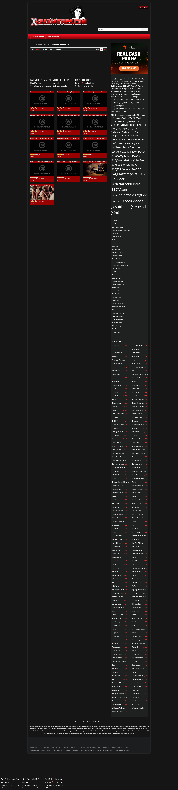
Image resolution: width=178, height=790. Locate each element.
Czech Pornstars (117, 446)
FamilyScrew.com (138, 489)
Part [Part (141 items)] (120, 125)
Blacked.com (116, 233)
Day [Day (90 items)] (116, 84)
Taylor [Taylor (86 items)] (129, 81)
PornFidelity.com (117, 291)
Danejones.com (137, 464)
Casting (134, 428)
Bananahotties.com (138, 378)
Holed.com (135, 539)
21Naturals (115, 346)
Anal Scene (136, 364)
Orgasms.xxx (136, 607)
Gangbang (135, 507)
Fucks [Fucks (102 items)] (118, 94)
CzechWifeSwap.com (118, 262)
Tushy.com (115, 240)
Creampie (115, 435)
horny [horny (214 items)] (123, 156)
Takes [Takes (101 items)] (117, 91)
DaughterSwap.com (118, 284)
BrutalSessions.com (118, 329)
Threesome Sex (137, 686)
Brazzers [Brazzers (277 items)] (127, 174)
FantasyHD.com (117, 493)
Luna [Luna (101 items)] (126, 91)
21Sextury (135, 349)
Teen (113, 679)
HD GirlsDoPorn (137, 532)
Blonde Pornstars (138, 407)
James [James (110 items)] (119, 100)
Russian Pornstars (118, 654)
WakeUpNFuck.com (118, 708)
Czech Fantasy (137, 439)
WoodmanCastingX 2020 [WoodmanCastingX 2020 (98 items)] (124, 89)
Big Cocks (115, 396)
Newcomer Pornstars (139, 593)
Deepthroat (115, 471)
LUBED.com (116, 568)
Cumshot (115, 439)
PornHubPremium (117, 249)
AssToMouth (116, 371)
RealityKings (136, 640)
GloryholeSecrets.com (139, 518)
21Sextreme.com (137, 346)
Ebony (114, 478)
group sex (115, 525)
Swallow (115, 668)
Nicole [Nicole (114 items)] (128, 103)
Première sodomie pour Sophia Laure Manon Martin (75, 115)
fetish (114, 496)
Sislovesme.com (137, 658)
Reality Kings (116, 640)
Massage (115, 572)
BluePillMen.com (117, 278)
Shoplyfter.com (116, 297)
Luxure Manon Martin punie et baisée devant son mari (49, 115)
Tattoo (134, 672)
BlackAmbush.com (117, 268)
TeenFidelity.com (117, 294)
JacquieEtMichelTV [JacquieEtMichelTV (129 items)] (126, 118)
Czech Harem (116, 442)
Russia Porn (116, 651)
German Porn (136, 511)
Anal (133, 360)
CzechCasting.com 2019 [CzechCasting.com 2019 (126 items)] (128, 115)
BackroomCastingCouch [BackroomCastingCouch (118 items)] (127, 109)
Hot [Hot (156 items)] (131, 132)
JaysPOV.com (116, 550)
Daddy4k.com (136, 460)
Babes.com (116, 374)
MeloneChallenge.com (139, 579)
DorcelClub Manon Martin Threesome (96, 162)
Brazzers (114, 220)
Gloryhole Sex (116, 518)
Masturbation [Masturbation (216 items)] (128, 160)
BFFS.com (115, 300)
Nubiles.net (136, 600)
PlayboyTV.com (117, 618)
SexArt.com (136, 654)
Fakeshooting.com (117, 316)
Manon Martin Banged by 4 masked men (44, 138)
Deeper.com (136, 468)
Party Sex (135, 611)
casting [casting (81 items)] (114, 79)
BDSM (114, 389)
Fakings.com (116, 489)
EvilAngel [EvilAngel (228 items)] (126, 169)
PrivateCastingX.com (118, 313)
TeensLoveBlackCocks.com (121, 683)
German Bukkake (118, 511)
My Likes (143, 7)
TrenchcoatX (136, 694)
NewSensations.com (139, 597)
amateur (115, 356)
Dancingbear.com (117, 281)
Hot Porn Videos (137, 543)
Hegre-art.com (117, 539)
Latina (134, 557)
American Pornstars (118, 360)
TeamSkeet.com (117, 322)
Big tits (114, 399)
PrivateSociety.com (118, 326)
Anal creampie (117, 364)
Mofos (134, 586)
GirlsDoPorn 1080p (138, 514)
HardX (114, 532)
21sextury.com (116, 332)
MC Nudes (115, 579)
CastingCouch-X (117, 255)
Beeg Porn (135, 389)
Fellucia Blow (136, 493)
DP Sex (134, 475)
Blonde (114, 407)
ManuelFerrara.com (138, 568)
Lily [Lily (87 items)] (134, 81)
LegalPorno (136, 561)
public (134, 633)
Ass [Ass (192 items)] (121, 151)
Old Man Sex (136, 604)
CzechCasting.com (117, 227)
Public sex (115, 636)
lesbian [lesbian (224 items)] (125, 164)
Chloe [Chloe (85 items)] (134, 79)
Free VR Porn (136, 503)
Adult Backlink (117, 747)
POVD (114, 629)
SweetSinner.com (138, 668)
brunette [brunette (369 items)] (129, 195)
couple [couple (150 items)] (127, 128)
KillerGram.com (117, 557)
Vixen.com (115, 246)
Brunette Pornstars (118, 424)
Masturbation (116, 575)
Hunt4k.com (115, 224)
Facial (134, 482)
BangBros (135, 381)
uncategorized (116, 704)
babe (133, 371)
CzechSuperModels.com (120, 457)
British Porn (116, 421)
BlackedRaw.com (117, 236)
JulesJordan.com (117, 275)
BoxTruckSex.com (118, 414)
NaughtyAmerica (117, 593)
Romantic (135, 647)
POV (133, 625)
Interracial (135, 546)
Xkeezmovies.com (45, 750)
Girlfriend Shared (117, 514)
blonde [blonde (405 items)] (129, 207)
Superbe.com (136, 665)
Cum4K (114, 271)
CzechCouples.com (118, 259)
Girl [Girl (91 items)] (131, 84)
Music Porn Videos (118, 590)
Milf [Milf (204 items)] (132, 151)
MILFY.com (116, 586)
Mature (134, 575)
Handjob (115, 529)
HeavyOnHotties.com (139, 536)
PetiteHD (135, 615)
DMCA (66, 747)
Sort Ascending (63, 49)
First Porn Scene (117, 500)
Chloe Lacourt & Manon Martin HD (42, 162)
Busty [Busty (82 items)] (121, 79)
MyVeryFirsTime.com (139, 590)
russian (134, 651)
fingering (135, 496)
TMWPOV (135, 690)
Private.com (115, 310)
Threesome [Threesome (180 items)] (125, 143)
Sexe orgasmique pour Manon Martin (96, 115)
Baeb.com (115, 378)
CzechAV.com (116, 450)
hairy (133, 525)
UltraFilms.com (137, 701)
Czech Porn (136, 442)
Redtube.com (116, 647)
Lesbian (114, 564)
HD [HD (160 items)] (120, 135)
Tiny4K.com (115, 287)
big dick (134, 396)
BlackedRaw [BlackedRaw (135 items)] (123, 121)
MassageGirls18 (137, 572)
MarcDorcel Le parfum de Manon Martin (71, 138)
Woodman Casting (117, 252)
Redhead (115, 643)
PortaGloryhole (117, 625)
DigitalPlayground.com (139, 471)
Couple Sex (136, 432)
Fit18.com (115, 503)
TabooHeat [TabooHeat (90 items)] (124, 84)
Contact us (45, 747)
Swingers (115, 672)
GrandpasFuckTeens (118, 319)
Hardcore (135, 529)
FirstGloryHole (137, 500)
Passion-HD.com (117, 615)
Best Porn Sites (53, 37)
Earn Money (56, 747)
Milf (113, 582)
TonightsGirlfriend (118, 694)
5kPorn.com (136, 353)
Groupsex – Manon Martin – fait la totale (44, 92)
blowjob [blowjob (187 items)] (123, 147)
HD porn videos (38, 37)
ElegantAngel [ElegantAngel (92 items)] (119, 86)
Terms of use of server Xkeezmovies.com (94, 747)
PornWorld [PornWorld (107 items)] (121, 97)
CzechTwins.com (137, 457)
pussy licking (136, 636)
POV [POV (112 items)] (119, 103)
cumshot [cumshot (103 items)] (128, 94)
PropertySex (116, 633)
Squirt (114, 665)
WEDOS (128, 747)
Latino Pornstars (117, 561)
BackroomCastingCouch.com (121, 230)
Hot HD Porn (116, 543)
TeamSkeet (116, 676)
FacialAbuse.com (117, 485)
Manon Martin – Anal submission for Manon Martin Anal (102, 138)
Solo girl (134, 661)
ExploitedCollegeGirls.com (120, 265)
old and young (116, 604)
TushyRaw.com (116, 243)
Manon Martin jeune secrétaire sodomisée (98, 92)
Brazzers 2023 (137, 417)
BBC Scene (136, 385)
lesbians (135, 564)
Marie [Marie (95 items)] (135, 86)
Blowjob (114, 410)
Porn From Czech (138, 618)
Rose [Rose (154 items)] (121, 132)
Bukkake (115, 428)
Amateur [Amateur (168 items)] (123, 139)
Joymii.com (116, 554)
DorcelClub (115, 475)
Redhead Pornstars (138, 643)
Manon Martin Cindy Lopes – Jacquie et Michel (73, 92)
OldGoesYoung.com (118, 303)
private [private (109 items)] (132, 97)
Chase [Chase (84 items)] (127, 79)
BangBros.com (117, 385)
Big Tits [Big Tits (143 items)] (131, 125)
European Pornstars (138, 478)
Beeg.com (115, 392)
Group (134, 521)
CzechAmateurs (137, 446)
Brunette (135, 421)
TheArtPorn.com (137, 683)
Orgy (113, 611)
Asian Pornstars (137, 367)
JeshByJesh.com (137, 550)
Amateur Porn (136, 356)
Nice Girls (115, 600)
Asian (114, 367)
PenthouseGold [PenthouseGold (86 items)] (119, 81)
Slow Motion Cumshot (119, 661)
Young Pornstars (117, 712)
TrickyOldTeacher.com (118, 306)
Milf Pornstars (136, 582)
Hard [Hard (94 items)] (128, 86)
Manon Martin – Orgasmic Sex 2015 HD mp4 (72, 162)
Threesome (116, 686)
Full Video (115, 507)
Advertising (34, 747)
